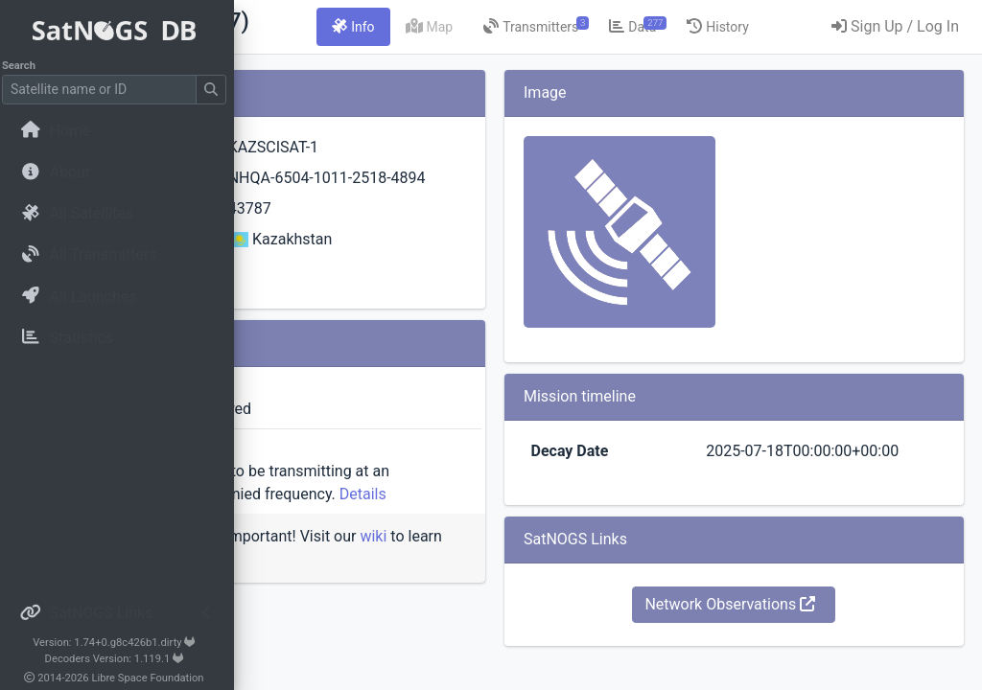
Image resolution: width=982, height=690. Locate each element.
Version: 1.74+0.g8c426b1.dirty (119, 642)
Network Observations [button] (790, 627)
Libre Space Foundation (154, 678)
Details (432, 540)
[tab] (540, 27)
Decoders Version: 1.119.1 (120, 659)
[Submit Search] (216, 89)
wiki (325, 605)
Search (24, 65)
